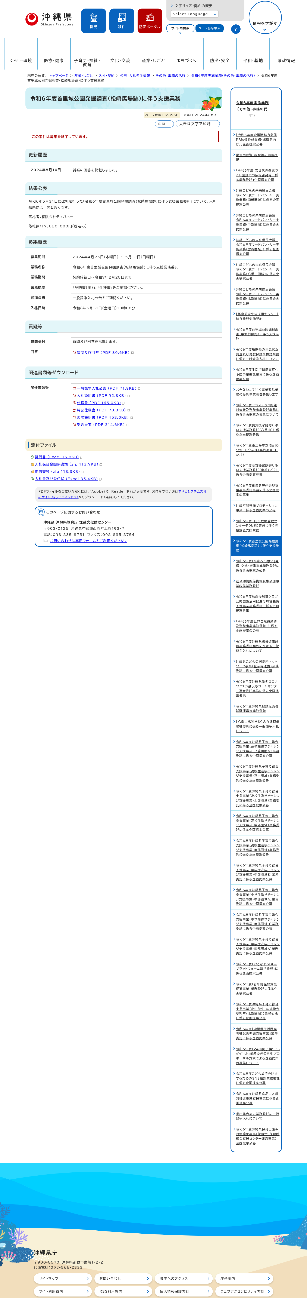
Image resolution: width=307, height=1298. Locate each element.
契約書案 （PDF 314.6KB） (103, 424)
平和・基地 (253, 60)
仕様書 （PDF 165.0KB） (101, 403)
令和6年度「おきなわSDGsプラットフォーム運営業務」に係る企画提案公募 (257, 953)
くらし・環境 (20, 60)
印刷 (161, 124)
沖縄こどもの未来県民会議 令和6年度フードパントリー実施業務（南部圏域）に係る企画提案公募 (257, 182)
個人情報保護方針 (174, 1276)
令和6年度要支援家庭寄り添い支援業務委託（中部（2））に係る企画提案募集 (257, 455)
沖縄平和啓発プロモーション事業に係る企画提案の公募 (257, 493)
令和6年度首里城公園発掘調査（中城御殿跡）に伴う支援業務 (257, 319)
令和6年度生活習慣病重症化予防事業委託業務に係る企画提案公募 (257, 359)
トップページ (59, 75)
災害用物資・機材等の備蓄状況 (257, 142)
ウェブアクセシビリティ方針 (242, 1276)
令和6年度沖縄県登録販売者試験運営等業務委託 (257, 693)
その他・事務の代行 (170, 75)
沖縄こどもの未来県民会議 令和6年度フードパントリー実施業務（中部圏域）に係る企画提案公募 (257, 206)
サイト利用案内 (51, 1276)
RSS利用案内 (111, 1276)
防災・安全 (220, 60)
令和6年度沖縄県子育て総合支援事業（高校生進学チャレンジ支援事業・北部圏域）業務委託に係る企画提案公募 (258, 782)
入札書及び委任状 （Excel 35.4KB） (68, 479)
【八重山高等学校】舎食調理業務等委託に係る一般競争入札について (258, 711)
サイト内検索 (180, 28)
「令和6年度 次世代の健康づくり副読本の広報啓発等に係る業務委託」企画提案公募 (257, 160)
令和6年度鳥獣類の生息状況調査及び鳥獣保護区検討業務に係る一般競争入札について (257, 339)
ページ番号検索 (209, 28)
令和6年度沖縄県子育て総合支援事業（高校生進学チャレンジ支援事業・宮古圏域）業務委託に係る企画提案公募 (258, 758)
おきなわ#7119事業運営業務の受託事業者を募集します (257, 377)
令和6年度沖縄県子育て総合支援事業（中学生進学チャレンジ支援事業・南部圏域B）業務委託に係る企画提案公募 (258, 906)
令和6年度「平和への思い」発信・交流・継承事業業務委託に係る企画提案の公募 (257, 550)
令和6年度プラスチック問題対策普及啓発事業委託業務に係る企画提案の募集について (257, 394)
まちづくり (186, 60)
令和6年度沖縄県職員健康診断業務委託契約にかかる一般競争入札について (257, 631)
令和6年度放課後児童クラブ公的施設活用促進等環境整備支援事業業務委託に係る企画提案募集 (257, 588)
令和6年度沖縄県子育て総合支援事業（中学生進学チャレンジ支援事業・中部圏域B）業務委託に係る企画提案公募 (258, 857)
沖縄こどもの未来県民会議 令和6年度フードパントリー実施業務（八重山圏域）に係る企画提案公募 (257, 256)
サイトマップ (49, 1263)
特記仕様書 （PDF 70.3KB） (103, 410)
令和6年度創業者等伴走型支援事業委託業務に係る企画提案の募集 (257, 475)
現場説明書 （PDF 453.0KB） (105, 417)
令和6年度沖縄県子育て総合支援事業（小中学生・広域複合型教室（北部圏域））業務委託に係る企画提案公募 (258, 995)
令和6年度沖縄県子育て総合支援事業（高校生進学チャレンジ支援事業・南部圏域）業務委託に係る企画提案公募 (258, 832)
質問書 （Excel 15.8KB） (59, 457)
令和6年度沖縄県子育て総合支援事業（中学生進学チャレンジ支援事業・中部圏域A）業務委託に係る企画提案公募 (258, 881)
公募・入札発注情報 (135, 75)
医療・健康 (54, 60)
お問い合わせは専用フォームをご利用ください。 (88, 541)
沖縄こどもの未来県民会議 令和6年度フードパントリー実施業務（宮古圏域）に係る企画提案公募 (257, 231)
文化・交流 (120, 60)
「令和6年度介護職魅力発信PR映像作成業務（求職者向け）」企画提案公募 (256, 124)
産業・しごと (153, 60)
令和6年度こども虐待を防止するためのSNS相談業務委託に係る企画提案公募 (258, 1063)
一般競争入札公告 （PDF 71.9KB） (108, 388)
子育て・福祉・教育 (87, 62)
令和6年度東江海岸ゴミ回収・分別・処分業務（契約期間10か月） (258, 435)
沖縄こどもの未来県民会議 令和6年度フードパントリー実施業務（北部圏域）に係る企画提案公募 (257, 281)
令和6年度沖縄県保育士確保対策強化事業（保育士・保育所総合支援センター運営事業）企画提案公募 (258, 1121)
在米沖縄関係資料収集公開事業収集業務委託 (257, 568)
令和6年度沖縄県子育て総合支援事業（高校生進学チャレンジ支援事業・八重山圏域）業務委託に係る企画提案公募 (258, 733)
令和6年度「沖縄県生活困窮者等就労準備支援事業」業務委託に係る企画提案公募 (257, 1018)
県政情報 (286, 60)
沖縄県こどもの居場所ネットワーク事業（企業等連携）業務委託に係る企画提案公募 (257, 651)
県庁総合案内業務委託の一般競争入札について (257, 1101)
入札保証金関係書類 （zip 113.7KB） (68, 464)
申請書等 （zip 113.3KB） (59, 471)
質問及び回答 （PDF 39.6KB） (105, 352)
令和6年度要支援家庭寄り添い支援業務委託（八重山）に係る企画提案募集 (257, 414)
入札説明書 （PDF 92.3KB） (103, 395)
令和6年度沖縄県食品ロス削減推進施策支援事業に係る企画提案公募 (257, 1083)
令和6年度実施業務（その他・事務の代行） (223, 75)
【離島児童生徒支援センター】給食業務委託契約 (257, 301)
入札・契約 (107, 75)
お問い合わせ (110, 1263)
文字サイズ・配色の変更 (194, 5)
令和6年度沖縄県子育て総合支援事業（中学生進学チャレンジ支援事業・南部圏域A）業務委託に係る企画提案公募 (258, 931)
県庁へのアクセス (174, 1263)
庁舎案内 (227, 1263)
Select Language (190, 14)
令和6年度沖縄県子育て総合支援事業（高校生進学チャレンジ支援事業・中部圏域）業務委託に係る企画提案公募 (258, 807)
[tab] (180, 28)
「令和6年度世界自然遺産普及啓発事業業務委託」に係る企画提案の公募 (257, 611)
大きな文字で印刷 (195, 124)
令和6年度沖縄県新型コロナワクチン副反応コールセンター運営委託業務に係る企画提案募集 (257, 673)
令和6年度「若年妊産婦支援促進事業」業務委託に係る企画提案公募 (257, 973)
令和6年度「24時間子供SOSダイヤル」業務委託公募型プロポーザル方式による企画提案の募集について (258, 1040)
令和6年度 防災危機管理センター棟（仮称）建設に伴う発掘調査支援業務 (257, 510)
